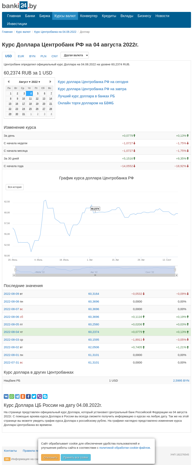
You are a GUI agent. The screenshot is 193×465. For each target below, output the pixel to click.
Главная (14, 16)
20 (43, 103)
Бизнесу (144, 16)
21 (50, 103)
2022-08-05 (11, 324)
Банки (30, 16)
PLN (43, 56)
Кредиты (109, 16)
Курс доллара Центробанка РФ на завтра (92, 89)
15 (10, 103)
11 (30, 98)
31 (23, 114)
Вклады (127, 16)
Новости (162, 16)
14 (50, 98)
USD (8, 56)
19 (37, 103)
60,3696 (93, 301)
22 (10, 108)
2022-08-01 (11, 355)
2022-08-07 (11, 309)
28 (50, 108)
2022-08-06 (11, 316)
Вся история (14, 187)
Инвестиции (17, 24)
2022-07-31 (11, 362)
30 (16, 114)
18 (30, 103)
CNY (54, 56)
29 (10, 114)
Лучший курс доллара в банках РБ (86, 96)
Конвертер (89, 16)
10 (23, 98)
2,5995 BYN (181, 380)
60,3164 (93, 293)
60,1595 (93, 339)
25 (30, 108)
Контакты (10, 450)
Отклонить (50, 457)
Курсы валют (65, 16)
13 (43, 98)
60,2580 (93, 324)
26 (37, 108)
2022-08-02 (11, 347)
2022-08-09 (11, 293)
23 (16, 108)
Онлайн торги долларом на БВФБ (86, 103)
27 (43, 108)
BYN (32, 56)
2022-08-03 (11, 339)
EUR (21, 56)
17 (23, 103)
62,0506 (93, 347)
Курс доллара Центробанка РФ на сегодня (93, 82)
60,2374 (93, 332)
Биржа (44, 16)
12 (37, 98)
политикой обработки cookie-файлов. (125, 447)
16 (16, 103)
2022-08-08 (11, 301)
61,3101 (93, 355)
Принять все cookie (75, 457)
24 (23, 108)
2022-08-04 (11, 332)
